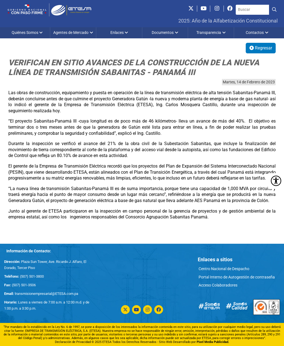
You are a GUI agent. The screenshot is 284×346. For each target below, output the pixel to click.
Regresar (260, 48)
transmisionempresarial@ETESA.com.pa (46, 294)
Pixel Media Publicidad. (213, 342)
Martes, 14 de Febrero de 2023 (249, 82)
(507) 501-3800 (31, 276)
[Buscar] (252, 10)
